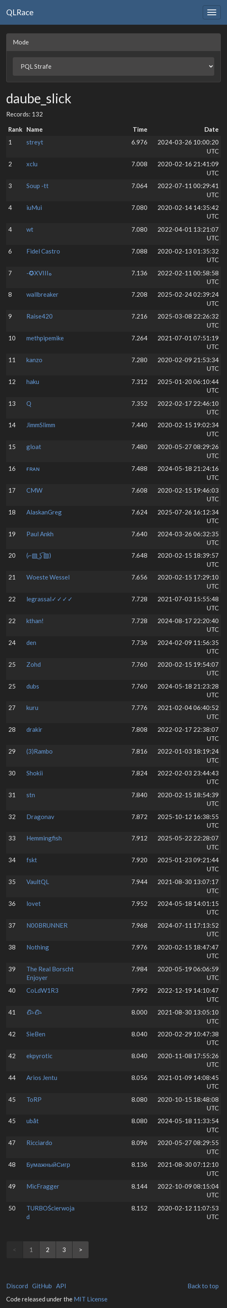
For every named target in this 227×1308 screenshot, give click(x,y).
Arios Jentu (41, 1077)
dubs (32, 686)
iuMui (34, 207)
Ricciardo (39, 1142)
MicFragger (42, 1186)
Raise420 (39, 316)
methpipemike (45, 338)
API (61, 1285)
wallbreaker (42, 294)
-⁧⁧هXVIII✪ (39, 273)
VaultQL (37, 881)
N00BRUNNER (47, 925)
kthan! (35, 620)
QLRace (20, 12)
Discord (17, 1285)
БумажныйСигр (48, 1164)
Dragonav (40, 816)
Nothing (37, 947)
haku (32, 381)
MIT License (91, 1299)
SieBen (35, 1034)
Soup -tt (37, 185)
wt (29, 229)
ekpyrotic (39, 1055)
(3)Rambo (39, 751)
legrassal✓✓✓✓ (49, 599)
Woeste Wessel (48, 577)
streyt (34, 142)
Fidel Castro (43, 251)
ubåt (32, 1120)
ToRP (34, 1099)
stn (30, 794)
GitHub (42, 1285)
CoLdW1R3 (42, 990)
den (31, 642)
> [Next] (80, 1249)
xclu (31, 164)
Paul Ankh (40, 534)
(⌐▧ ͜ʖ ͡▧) (38, 555)
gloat (33, 446)
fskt (31, 859)
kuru (32, 707)
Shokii (34, 773)
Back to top (203, 1285)
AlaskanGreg (44, 512)
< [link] (14, 1249)
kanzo (34, 359)
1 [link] (31, 1249)
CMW (34, 490)
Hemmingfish (44, 838)
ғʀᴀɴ (33, 468)
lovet (33, 903)
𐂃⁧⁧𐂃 (34, 1012)
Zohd (33, 664)
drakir (34, 729)
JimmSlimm (40, 424)
